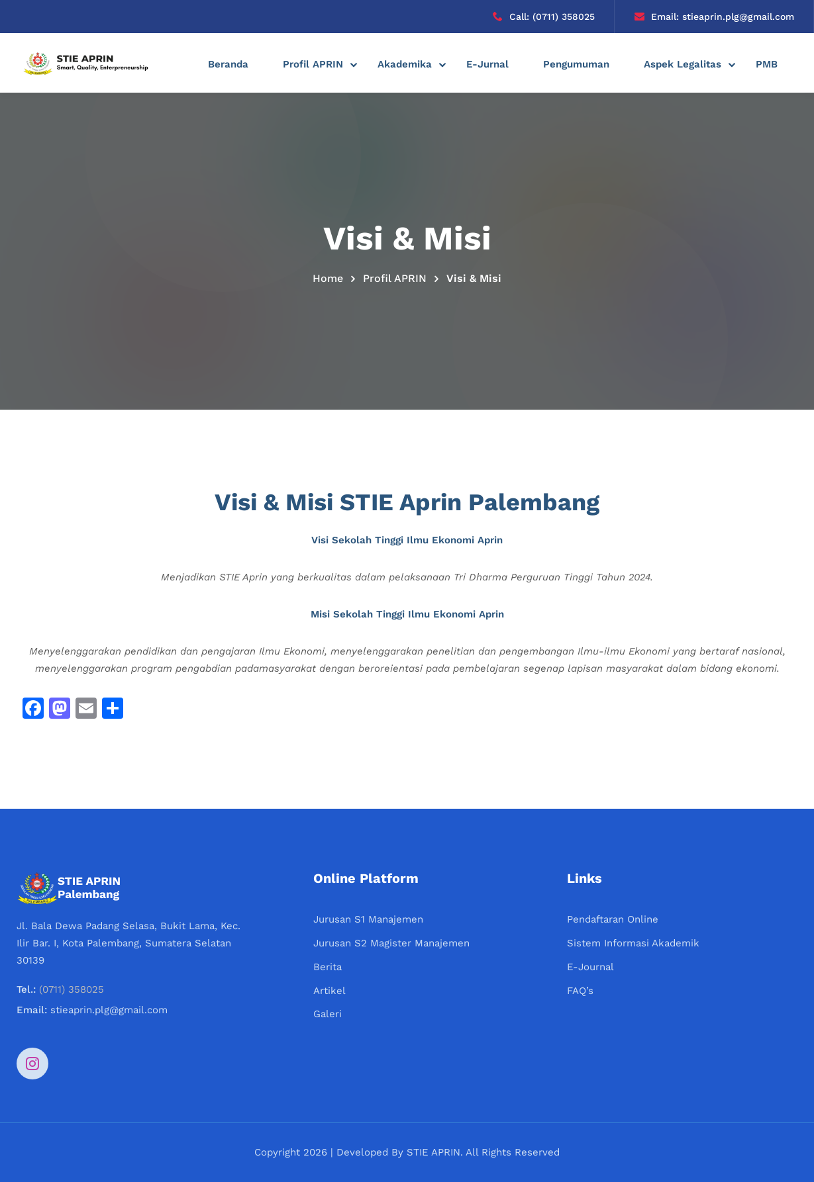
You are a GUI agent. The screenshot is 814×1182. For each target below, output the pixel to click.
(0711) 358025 (71, 989)
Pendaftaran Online (612, 919)
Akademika (405, 64)
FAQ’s (580, 991)
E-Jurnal (487, 64)
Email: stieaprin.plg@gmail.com (714, 16)
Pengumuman (576, 64)
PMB (767, 64)
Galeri (327, 1014)
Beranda (228, 64)
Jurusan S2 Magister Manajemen (391, 943)
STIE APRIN (433, 1152)
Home (328, 278)
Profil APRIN (313, 64)
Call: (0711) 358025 (544, 16)
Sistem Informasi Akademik (633, 943)
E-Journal (590, 967)
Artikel (329, 991)
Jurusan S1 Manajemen (368, 919)
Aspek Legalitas (682, 64)
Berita (327, 967)
